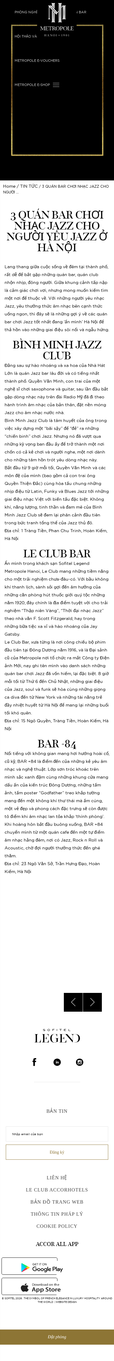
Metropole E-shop (32, 85)
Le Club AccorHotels (57, 1189)
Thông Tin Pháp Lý (57, 1214)
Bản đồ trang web (57, 1201)
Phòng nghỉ (26, 12)
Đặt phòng (57, 1337)
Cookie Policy (57, 1226)
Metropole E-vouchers (37, 60)
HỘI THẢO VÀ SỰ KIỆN (33, 36)
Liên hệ (57, 1177)
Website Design (66, 1302)
